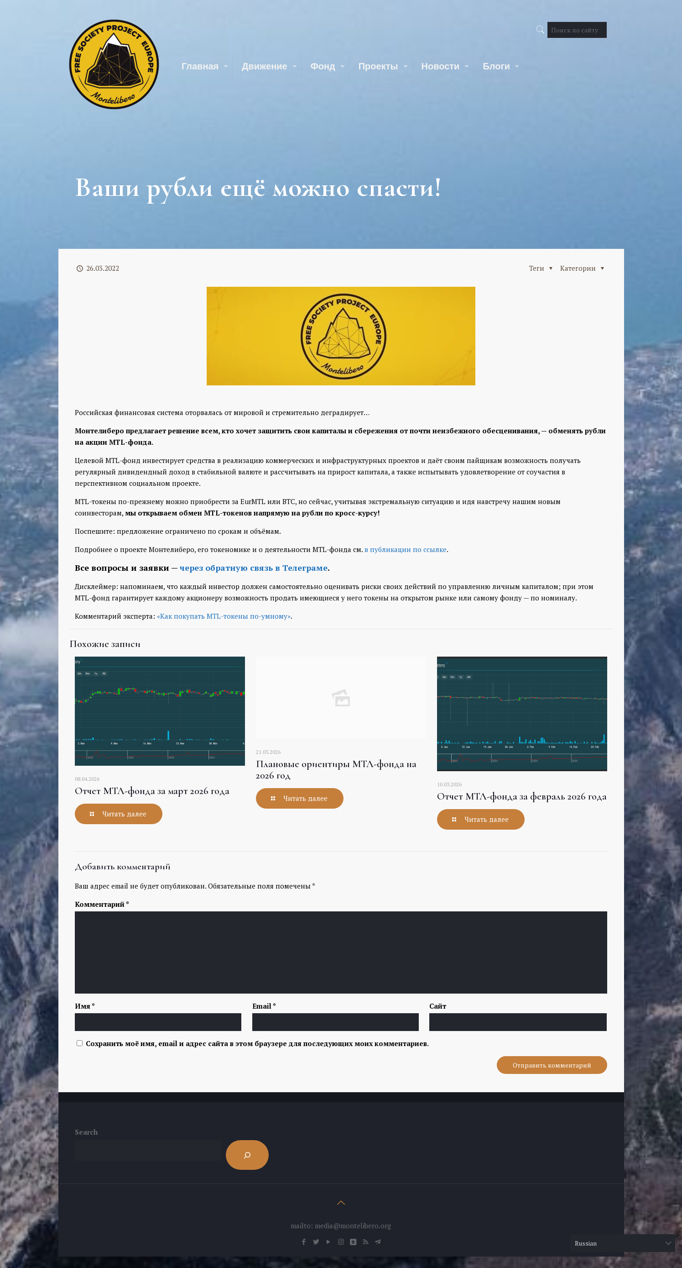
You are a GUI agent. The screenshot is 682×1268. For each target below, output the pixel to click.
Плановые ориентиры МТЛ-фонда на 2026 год (336, 769)
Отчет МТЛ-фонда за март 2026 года (152, 791)
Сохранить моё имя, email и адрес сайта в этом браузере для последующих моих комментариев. (257, 1043)
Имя (85, 1005)
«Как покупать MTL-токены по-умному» (224, 616)
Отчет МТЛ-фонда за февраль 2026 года (522, 796)
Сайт (437, 1005)
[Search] (247, 1155)
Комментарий (102, 904)
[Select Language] (622, 1243)
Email (264, 1005)
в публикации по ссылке (405, 549)
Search (86, 1131)
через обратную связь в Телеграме (254, 567)
